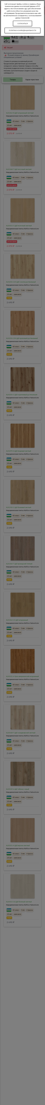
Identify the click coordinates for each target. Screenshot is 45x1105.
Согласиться (22, 24)
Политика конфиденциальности (22, 30)
